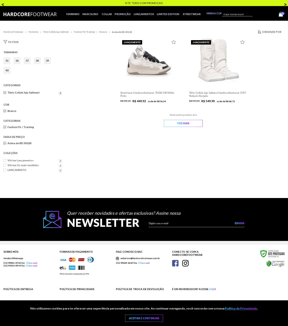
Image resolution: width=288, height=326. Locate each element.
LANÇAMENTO (35, 170)
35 (7, 60)
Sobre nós (10, 251)
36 (17, 60)
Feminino (71, 14)
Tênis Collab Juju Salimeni (56, 31)
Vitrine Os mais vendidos (35, 165)
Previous (3, 3)
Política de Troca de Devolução (140, 289)
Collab (106, 14)
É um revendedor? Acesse (194, 289)
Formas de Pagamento (76, 251)
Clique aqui (31, 262)
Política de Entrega (18, 289)
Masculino (90, 14)
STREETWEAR (194, 14)
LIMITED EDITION (170, 14)
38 (37, 60)
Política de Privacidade (77, 289)
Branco (103, 31)
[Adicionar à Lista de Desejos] (174, 41)
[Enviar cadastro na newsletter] (239, 223)
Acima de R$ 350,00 (122, 32)
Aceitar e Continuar (144, 318)
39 (47, 60)
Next (285, 3)
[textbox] (236, 14)
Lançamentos (145, 14)
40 (7, 70)
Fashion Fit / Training (84, 31)
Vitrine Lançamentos (35, 160)
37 (27, 60)
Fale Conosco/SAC (129, 251)
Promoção (123, 14)
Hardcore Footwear (13, 31)
